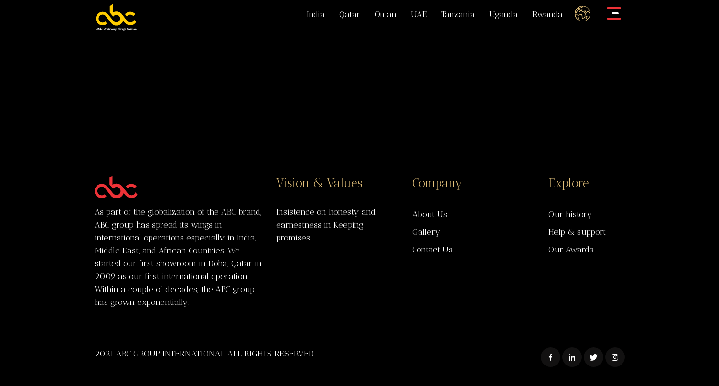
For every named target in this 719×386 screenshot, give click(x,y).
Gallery (426, 232)
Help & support (577, 232)
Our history (570, 214)
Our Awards (570, 249)
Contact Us (432, 249)
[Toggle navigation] (614, 13)
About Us (429, 214)
